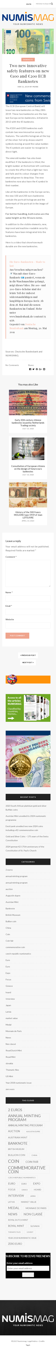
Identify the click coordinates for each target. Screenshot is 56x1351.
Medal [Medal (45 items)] (13, 1208)
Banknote (28, 59)
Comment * (11, 556)
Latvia (8, 1011)
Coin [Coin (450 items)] (13, 1161)
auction (9, 889)
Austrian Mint (12, 902)
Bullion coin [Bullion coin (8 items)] (16, 1154)
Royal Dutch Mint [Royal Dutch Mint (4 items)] (18, 1220)
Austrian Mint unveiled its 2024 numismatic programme (26, 818)
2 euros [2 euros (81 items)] (15, 1110)
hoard (8, 992)
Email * (9, 606)
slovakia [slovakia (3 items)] (35, 1226)
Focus (8, 979)
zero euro (10, 1089)
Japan (8, 1005)
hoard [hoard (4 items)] (37, 1189)
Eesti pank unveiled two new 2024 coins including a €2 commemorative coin (24, 828)
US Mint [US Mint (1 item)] (30, 1232)
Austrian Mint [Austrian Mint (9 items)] (17, 1137)
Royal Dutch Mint (14, 1050)
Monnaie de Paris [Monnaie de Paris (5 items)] (36, 1208)
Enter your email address (20, 1263)
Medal (8, 1024)
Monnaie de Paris (14, 1031)
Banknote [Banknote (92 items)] (17, 1143)
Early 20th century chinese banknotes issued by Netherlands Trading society (28, 423)
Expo (8, 973)
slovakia (9, 1063)
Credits (42, 1341)
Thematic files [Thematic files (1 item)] (14, 1232)
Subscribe (28, 1274)
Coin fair (9, 940)
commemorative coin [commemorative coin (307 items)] (27, 1170)
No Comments (12, 365)
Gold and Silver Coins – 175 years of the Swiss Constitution (27, 838)
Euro (8, 960)
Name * (9, 592)
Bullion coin (11, 921)
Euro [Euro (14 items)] (11, 1183)
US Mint (9, 1076)
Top (28, 1345)
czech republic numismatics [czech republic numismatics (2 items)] (21, 1177)
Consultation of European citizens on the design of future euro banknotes (28, 469)
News (8, 1037)
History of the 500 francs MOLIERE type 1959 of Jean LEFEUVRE (28, 515)
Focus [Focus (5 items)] (11, 1189)
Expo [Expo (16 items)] (36, 1183)
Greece (9, 986)
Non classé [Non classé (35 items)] (33, 1214)
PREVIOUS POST (28, 655)
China (8, 928)
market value (12, 1018)
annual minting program (16, 876)
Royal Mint (11, 1057)
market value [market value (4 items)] (28, 1202)
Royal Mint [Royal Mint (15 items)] (16, 1225)
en (27, 4)
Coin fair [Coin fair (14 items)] (32, 1161)
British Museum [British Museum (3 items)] (16, 1149)
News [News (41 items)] (12, 1214)
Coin (8, 934)
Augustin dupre (13, 895)
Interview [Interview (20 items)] (16, 1195)
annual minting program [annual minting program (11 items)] (25, 1125)
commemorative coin (15, 947)
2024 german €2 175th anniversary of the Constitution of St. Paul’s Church (25, 848)
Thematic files (12, 1070)
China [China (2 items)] (34, 1155)
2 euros (9, 869)
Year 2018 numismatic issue (19, 1082)
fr (30, 4)
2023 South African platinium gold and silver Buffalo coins (26, 808)
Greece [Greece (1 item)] (25, 1190)
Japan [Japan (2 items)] (33, 1196)
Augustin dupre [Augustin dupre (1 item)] (33, 1131)
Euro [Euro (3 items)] (24, 1184)
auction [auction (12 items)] (14, 1131)
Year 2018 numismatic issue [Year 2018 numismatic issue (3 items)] (22, 1238)
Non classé (11, 1044)
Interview (10, 999)
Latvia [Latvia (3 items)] (11, 1202)
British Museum (13, 915)
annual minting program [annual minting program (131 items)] (24, 1118)
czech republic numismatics (18, 953)
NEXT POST (28, 662)
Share (31, 365)
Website (10, 619)
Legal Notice (32, 1341)
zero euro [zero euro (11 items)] (15, 1243)
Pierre (36, 87)
